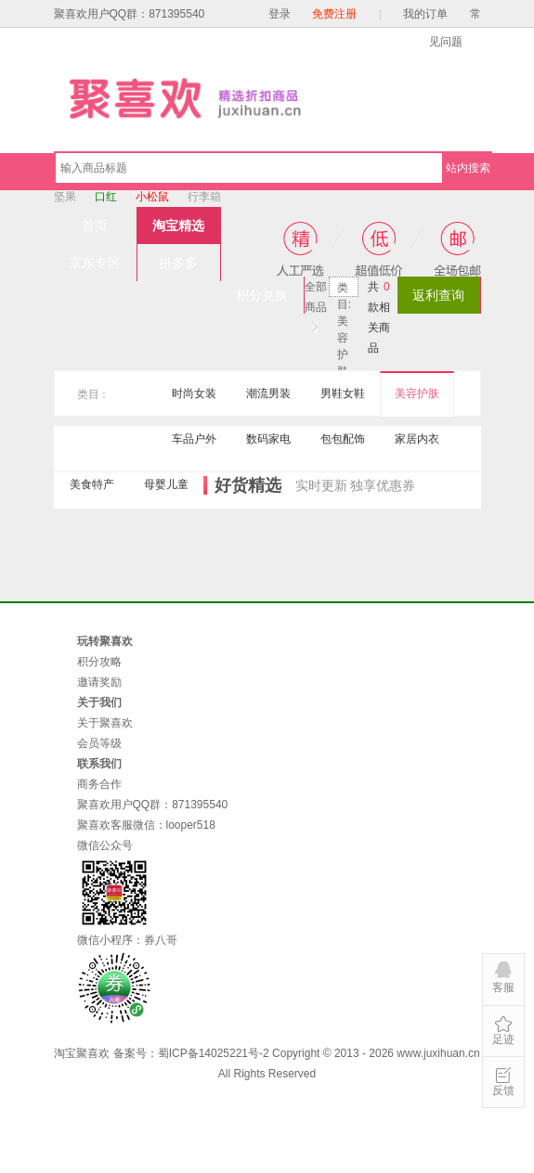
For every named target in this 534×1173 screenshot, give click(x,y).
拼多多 (178, 262)
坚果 (65, 196)
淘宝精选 (178, 225)
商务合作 (99, 784)
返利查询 (438, 295)
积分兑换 (262, 295)
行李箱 (204, 196)
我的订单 (425, 13)
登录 (279, 13)
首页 (95, 225)
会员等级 (99, 743)
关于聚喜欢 (105, 722)
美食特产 (92, 484)
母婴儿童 (166, 484)
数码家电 (268, 438)
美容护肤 (417, 393)
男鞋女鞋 (342, 393)
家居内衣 (417, 438)
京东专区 (95, 262)
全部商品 (316, 288)
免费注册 (334, 13)
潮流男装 (268, 393)
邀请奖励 (99, 682)
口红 (106, 196)
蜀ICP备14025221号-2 (213, 1053)
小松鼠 (152, 196)
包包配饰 (342, 438)
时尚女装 (194, 393)
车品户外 (194, 438)
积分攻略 (99, 661)
